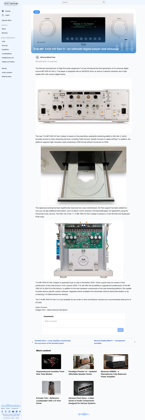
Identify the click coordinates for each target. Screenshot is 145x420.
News (4, 29)
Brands (4, 68)
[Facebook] (2, 412)
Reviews (5, 33)
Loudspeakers (7, 54)
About (3, 408)
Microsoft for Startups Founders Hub (11, 414)
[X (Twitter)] (6, 411)
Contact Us (14, 408)
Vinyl (3, 41)
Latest (5, 15)
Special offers (6, 20)
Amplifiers (5, 49)
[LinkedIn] (17, 412)
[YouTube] (13, 411)
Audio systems (7, 72)
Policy (8, 408)
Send (120, 330)
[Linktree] (20, 412)
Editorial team (6, 76)
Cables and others (8, 62)
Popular (6, 11)
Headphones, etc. (8, 58)
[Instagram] (9, 411)
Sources (5, 45)
